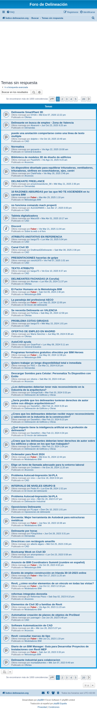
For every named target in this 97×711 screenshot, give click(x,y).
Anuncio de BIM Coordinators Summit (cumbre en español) (48, 562)
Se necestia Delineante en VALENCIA (34, 310)
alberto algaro (37, 544)
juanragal (35, 617)
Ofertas (28, 117)
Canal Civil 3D (20, 247)
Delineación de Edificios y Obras (40, 395)
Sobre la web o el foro (35, 231)
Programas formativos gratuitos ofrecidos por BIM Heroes (47, 352)
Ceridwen (35, 467)
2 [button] (62, 99)
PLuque (34, 509)
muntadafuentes (38, 662)
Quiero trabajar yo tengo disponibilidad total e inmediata (46, 362)
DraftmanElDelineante (41, 250)
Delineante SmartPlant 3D (27, 112)
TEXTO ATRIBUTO (22, 268)
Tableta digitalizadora (24, 215)
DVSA (34, 115)
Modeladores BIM (33, 459)
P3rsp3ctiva (36, 533)
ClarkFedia (36, 173)
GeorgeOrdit (37, 392)
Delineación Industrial (35, 501)
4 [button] (71, 99)
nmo (33, 478)
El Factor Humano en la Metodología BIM (36, 289)
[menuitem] (10, 12)
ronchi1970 (36, 260)
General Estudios (33, 152)
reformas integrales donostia (29, 593)
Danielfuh (35, 406)
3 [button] (66, 99)
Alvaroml (35, 125)
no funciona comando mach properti (34, 205)
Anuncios (29, 162)
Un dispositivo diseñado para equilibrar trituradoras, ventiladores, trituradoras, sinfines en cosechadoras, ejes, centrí (52, 169)
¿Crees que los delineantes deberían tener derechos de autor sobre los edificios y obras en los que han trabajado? (53, 442)
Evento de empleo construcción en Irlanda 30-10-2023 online (48, 572)
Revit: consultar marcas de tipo (30, 635)
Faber (34, 197)
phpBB (40, 700)
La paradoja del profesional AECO (32, 299)
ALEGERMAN (37, 208)
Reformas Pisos (38, 596)
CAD (27, 141)
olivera (34, 379)
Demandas (30, 128)
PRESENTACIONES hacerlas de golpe (34, 257)
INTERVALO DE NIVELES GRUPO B (33, 485)
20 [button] (83, 99)
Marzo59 (35, 218)
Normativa (17, 146)
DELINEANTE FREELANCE (28, 181)
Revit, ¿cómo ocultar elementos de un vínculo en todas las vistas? (52, 583)
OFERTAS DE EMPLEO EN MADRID (33, 331)
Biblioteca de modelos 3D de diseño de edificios (41, 157)
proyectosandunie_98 (41, 184)
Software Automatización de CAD (31, 625)
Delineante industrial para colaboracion (35, 659)
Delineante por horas (24, 530)
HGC (33, 365)
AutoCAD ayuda (21, 341)
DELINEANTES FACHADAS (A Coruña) (35, 278)
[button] (52, 99)
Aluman (34, 281)
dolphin (34, 139)
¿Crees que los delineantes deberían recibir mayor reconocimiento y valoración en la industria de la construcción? (52, 415)
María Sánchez (38, 334)
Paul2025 (35, 160)
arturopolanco (37, 554)
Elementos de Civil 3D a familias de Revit (36, 604)
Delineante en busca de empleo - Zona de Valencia (42, 122)
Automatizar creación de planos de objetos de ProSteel (45, 614)
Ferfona (34, 313)
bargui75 (35, 239)
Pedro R (35, 488)
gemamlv (35, 149)
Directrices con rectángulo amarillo (33, 541)
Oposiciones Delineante (26, 506)
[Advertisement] (48, 51)
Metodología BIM (33, 200)
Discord (16, 226)
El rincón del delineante (36, 305)
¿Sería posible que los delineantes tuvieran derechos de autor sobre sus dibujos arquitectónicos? (49, 402)
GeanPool (35, 344)
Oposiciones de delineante (37, 512)
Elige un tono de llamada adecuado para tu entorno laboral (47, 464)
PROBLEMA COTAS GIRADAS (29, 320)
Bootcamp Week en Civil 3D (28, 551)
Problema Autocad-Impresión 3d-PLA (34, 475)
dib (32, 628)
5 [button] (75, 99)
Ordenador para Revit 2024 (28, 454)
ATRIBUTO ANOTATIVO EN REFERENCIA (36, 236)
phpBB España (60, 703)
